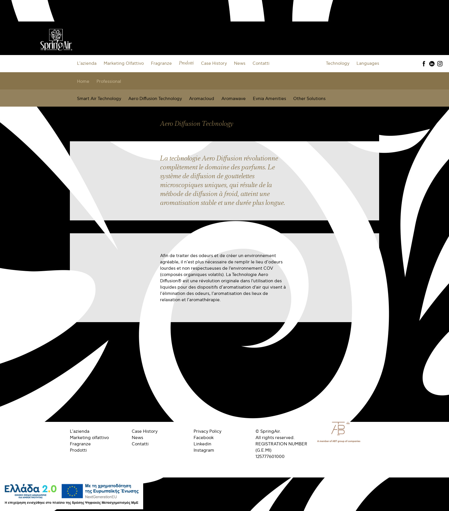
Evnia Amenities (269, 98)
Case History (214, 63)
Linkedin (202, 444)
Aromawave (233, 98)
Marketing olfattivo (89, 437)
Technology (337, 63)
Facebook (204, 437)
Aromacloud (201, 98)
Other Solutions (309, 98)
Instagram (204, 450)
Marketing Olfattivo (124, 63)
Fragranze (161, 63)
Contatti (261, 63)
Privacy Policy (207, 431)
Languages (368, 63)
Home (83, 81)
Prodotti (186, 63)
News (239, 63)
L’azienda (87, 63)
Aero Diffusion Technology (155, 98)
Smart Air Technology (99, 98)
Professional (109, 81)
